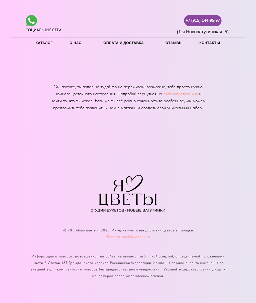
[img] (31, 20)
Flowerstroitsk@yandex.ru (128, 237)
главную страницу (181, 93)
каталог (44, 43)
